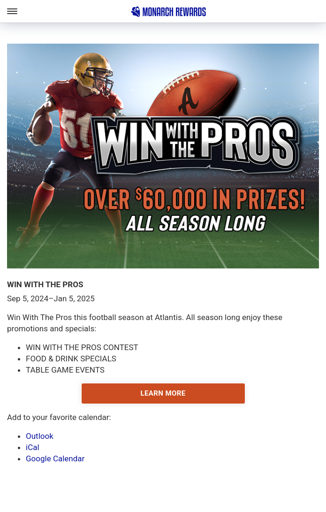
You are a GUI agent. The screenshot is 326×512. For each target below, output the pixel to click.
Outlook (39, 436)
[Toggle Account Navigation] (319, 11)
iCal (32, 447)
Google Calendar (55, 458)
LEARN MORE (162, 393)
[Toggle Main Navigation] (12, 11)
